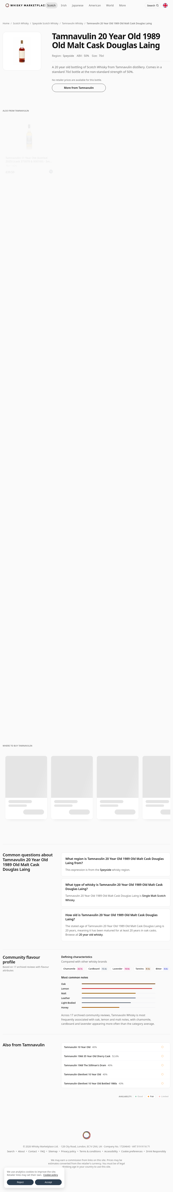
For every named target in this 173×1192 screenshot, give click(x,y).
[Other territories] (165, 5)
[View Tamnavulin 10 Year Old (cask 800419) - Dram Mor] (86, 268)
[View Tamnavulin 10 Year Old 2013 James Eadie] (29, 451)
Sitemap (52, 1151)
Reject (20, 1182)
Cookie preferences (132, 1151)
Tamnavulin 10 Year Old (77, 1047)
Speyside (105, 870)
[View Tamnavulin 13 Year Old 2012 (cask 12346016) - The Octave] (29, 328)
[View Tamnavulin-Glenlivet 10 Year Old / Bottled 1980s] (86, 514)
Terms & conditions (90, 1151)
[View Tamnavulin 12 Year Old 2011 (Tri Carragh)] (143, 328)
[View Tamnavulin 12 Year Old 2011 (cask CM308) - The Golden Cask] (29, 389)
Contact (32, 1151)
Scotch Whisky (21, 23)
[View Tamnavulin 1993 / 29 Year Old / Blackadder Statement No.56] (143, 639)
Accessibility (111, 1151)
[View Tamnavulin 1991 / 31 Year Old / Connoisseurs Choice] (29, 639)
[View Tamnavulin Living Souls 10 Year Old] (143, 146)
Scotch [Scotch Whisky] (51, 5)
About (21, 1151)
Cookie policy (50, 1175)
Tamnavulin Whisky (72, 23)
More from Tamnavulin (79, 88)
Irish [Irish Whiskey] (64, 5)
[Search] (153, 5)
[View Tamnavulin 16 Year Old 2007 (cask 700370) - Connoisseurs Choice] (86, 451)
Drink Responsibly (156, 1151)
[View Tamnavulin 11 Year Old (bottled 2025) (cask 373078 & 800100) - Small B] (29, 146)
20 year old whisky (91, 934)
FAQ (43, 1151)
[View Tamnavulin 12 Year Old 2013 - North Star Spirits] (143, 207)
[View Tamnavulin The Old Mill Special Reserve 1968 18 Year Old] (86, 639)
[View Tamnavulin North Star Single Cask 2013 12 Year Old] (29, 268)
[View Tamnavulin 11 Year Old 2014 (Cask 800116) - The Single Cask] (86, 389)
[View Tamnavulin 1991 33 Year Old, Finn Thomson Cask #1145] (86, 576)
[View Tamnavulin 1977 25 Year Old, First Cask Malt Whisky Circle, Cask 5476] (29, 576)
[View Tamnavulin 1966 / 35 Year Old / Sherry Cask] (29, 702)
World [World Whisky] (110, 5)
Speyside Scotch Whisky (45, 23)
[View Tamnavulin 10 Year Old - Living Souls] (86, 146)
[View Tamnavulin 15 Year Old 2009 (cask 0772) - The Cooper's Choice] (143, 451)
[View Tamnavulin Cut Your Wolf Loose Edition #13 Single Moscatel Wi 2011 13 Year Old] (29, 207)
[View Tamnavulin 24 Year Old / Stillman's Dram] (143, 514)
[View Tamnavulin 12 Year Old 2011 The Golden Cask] (143, 389)
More (122, 5)
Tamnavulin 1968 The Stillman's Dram (85, 1065)
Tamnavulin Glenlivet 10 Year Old (82, 1074)
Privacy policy (68, 1151)
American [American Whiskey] (95, 5)
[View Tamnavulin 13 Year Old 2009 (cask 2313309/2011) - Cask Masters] (143, 268)
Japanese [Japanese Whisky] (77, 5)
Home (6, 23)
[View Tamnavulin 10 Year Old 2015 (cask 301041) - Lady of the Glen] (86, 328)
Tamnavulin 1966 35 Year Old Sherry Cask (87, 1056)
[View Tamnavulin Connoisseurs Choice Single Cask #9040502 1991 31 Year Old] (143, 576)
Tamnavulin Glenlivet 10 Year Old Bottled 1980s (90, 1083)
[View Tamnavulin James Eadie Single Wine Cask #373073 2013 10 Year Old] (86, 207)
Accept (48, 1182)
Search (10, 1151)
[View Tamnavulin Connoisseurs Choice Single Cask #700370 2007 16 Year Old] (29, 514)
